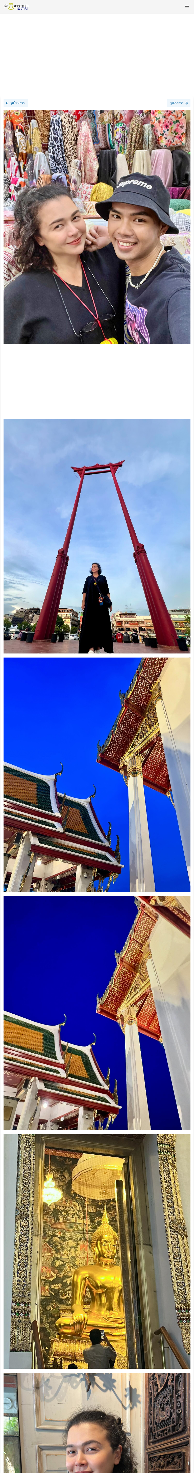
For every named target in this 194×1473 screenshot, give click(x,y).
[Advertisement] (97, 52)
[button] (186, 6)
